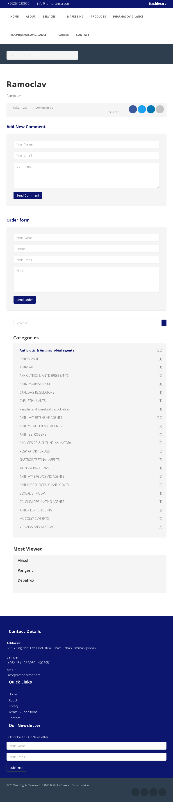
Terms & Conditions (23, 712)
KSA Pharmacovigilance (30, 34)
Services (51, 15)
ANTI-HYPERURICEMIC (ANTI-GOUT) (44, 485)
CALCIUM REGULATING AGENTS (42, 502)
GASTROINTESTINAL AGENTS (40, 459)
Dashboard (157, 3)
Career (63, 35)
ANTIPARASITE (29, 359)
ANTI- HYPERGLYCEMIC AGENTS (42, 476)
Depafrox (26, 580)
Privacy (13, 706)
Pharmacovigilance (130, 15)
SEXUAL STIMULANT (34, 493)
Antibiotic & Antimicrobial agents (47, 350)
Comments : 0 (44, 108)
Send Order (24, 300)
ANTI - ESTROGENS (33, 434)
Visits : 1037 (19, 108)
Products (98, 16)
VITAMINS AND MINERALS (37, 527)
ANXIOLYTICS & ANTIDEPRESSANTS (44, 375)
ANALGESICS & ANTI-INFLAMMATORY (45, 443)
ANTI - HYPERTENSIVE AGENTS (41, 417)
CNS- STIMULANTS (33, 401)
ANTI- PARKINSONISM (35, 384)
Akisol (23, 560)
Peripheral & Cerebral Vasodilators (45, 409)
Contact (82, 35)
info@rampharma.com (53, 3)
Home (14, 16)
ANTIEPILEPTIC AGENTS (36, 510)
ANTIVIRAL (27, 367)
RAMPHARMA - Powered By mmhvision (65, 785)
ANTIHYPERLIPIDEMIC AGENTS (41, 426)
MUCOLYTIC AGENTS (34, 518)
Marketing (75, 16)
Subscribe (16, 768)
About (31, 16)
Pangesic (25, 570)
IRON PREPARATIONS (34, 468)
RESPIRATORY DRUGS (35, 451)
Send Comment (27, 195)
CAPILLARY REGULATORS (37, 392)
